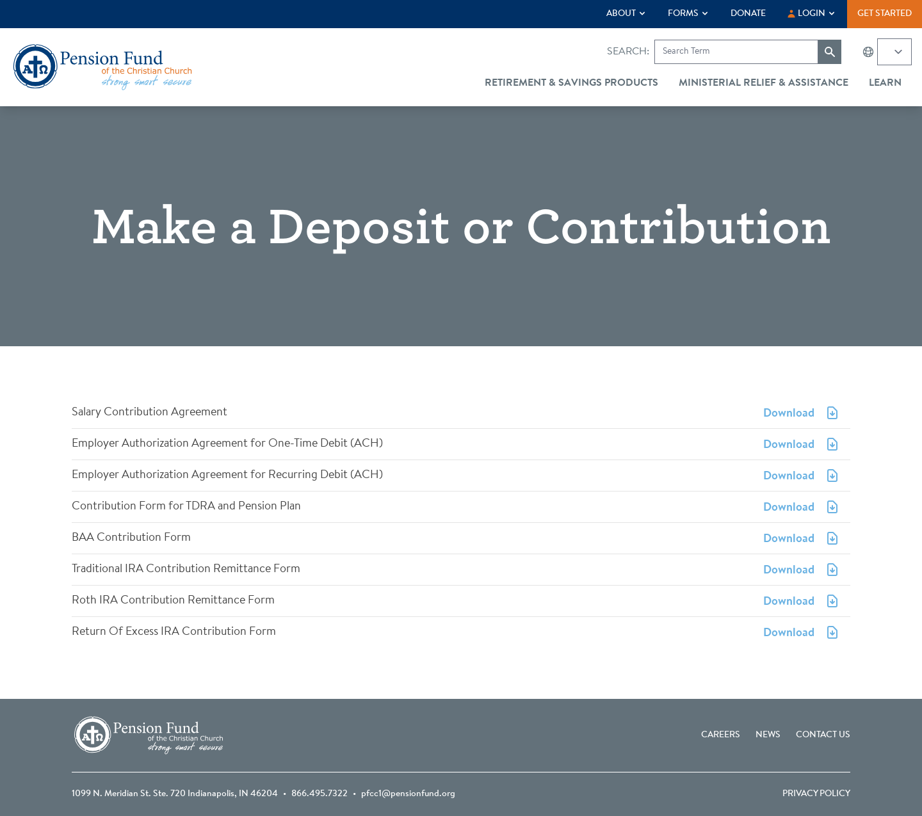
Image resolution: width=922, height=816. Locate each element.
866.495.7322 (319, 794)
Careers (720, 735)
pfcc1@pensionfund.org (408, 794)
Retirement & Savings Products (571, 83)
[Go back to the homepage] (102, 67)
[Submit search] (829, 52)
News (768, 735)
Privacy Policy (816, 794)
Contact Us (823, 735)
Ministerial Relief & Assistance (763, 83)
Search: (628, 52)
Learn (885, 83)
